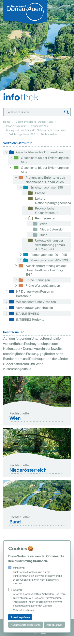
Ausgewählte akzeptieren (25, 624)
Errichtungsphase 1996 (22, 134)
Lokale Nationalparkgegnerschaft (54, 200)
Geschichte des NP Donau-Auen (34, 121)
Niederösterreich (52, 229)
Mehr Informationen (24, 610)
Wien (43, 224)
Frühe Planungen (38, 280)
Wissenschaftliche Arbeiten (36, 301)
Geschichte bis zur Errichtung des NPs (26, 125)
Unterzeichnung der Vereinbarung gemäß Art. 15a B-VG (50, 244)
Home (6, 121)
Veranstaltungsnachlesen (34, 307)
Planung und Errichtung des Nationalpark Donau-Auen (36, 129)
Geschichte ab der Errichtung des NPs (45, 160)
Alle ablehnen (54, 624)
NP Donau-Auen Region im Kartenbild (35, 293)
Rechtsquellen (45, 218)
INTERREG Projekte (30, 319)
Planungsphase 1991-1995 (48, 254)
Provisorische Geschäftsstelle (46, 210)
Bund (44, 235)
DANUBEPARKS (27, 313)
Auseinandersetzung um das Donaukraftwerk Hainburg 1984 (46, 270)
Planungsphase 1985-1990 (49, 260)
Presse (40, 193)
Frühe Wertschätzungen (43, 285)
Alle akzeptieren (20, 617)
